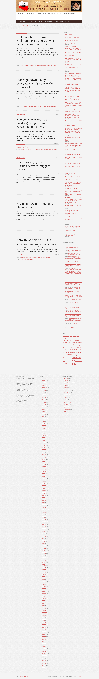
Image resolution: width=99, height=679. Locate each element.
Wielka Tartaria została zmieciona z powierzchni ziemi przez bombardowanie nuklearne (73, 212)
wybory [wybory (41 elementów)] (80, 361)
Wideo (61, 21)
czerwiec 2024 (44, 414)
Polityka (39, 104)
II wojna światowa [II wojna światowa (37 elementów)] (66, 345)
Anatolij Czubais (25, 106)
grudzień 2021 (44, 464)
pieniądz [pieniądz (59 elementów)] (77, 352)
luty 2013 (43, 646)
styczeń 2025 (44, 402)
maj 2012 (43, 661)
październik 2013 (44, 632)
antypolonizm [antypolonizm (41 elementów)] (73, 336)
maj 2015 (43, 600)
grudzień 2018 (44, 526)
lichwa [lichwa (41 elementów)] (68, 349)
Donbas (35, 106)
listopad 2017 (44, 548)
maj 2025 (43, 395)
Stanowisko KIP (49, 21)
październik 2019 (44, 509)
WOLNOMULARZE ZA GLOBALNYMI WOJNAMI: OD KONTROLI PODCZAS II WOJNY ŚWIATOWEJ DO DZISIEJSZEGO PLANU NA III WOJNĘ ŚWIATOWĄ (73, 155)
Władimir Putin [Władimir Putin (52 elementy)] (66, 363)
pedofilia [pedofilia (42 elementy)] (73, 352)
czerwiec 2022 (44, 454)
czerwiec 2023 (44, 435)
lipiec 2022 (43, 452)
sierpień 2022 (44, 450)
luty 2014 (43, 625)
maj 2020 (43, 497)
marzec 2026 (44, 380)
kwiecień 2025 (44, 397)
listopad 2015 (44, 589)
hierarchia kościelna (29, 149)
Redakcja (43, 104)
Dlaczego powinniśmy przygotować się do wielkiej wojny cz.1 (34, 83)
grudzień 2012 (44, 649)
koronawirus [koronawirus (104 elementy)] (73, 347)
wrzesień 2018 (44, 531)
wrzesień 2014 (44, 613)
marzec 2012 (44, 665)
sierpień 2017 (44, 553)
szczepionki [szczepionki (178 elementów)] (76, 358)
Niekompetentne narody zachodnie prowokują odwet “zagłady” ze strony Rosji (35, 40)
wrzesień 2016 (44, 572)
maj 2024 (43, 416)
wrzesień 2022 (44, 449)
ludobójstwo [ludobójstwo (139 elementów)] (73, 350)
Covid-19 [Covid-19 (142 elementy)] (71, 340)
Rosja (49, 65)
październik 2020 (44, 488)
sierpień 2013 (44, 636)
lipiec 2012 (43, 658)
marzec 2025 (44, 399)
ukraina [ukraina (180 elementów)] (68, 361)
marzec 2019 (44, 521)
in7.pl (78, 676)
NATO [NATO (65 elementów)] (79, 349)
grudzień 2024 (44, 404)
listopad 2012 (44, 651)
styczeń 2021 (44, 483)
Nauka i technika (67, 392)
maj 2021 (43, 476)
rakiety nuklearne (44, 65)
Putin (40, 65)
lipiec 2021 (43, 473)
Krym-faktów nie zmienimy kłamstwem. (34, 205)
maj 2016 (43, 579)
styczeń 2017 (44, 565)
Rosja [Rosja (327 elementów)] (69, 355)
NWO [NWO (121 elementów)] (69, 352)
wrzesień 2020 (44, 490)
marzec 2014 (44, 624)
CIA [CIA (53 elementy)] (67, 340)
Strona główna (21, 21)
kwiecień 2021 (44, 478)
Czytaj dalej (20, 101)
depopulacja (31, 106)
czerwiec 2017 (44, 557)
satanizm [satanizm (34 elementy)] (74, 355)
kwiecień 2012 (44, 663)
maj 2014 (43, 620)
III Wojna (38, 106)
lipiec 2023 (43, 433)
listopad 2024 (44, 406)
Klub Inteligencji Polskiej (21, 32)
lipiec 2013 (43, 637)
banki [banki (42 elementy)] (78, 336)
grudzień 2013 (44, 629)
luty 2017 (43, 564)
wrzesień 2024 (44, 409)
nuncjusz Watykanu (39, 149)
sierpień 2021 (44, 471)
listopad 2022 (44, 445)
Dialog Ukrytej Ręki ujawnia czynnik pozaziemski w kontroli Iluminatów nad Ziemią (73, 139)
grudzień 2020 (44, 485)
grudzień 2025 (44, 383)
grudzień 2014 (44, 608)
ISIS (40, 106)
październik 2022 (44, 447)
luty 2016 (43, 584)
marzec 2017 (44, 562)
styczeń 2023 (44, 442)
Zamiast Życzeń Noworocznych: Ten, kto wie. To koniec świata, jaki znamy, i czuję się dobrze (73, 218)
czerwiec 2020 (44, 495)
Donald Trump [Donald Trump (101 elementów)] (67, 342)
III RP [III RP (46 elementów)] (81, 342)
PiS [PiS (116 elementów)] (80, 352)
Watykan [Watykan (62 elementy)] (77, 361)
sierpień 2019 (44, 512)
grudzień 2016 (44, 567)
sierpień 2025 (44, 390)
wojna (31, 259)
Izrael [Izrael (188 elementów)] (72, 345)
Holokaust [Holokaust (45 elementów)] (78, 342)
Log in (80, 676)
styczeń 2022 (44, 462)
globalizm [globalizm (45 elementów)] (73, 342)
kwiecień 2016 (44, 581)
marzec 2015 (44, 603)
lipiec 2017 (43, 555)
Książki (56, 21)
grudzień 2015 (44, 588)
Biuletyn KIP (66, 380)
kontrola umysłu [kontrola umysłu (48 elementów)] (66, 347)
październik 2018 (44, 529)
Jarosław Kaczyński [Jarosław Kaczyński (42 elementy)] (77, 345)
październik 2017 (44, 550)
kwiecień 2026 (44, 378)
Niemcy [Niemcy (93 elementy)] (65, 352)
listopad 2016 (44, 569)
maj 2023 (43, 437)
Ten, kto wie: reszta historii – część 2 (73, 169)
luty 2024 (43, 421)
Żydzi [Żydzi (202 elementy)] (74, 364)
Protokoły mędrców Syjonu (71, 223)
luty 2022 (43, 461)
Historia (37, 146)
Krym (38, 65)
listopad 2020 (44, 486)
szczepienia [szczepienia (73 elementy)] (69, 358)
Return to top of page (23, 676)
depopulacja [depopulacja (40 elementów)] (76, 340)
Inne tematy (66, 387)
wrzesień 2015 (44, 593)
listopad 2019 (44, 507)
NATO (50, 106)
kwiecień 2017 (44, 560)
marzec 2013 (44, 644)
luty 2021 (43, 481)
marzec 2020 (44, 500)
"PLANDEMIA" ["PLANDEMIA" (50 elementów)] (66, 336)
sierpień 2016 (44, 574)
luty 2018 (43, 543)
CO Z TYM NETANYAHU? (71, 173)
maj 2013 (43, 641)
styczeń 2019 (44, 524)
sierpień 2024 (44, 411)
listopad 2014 (44, 610)
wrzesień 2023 (44, 430)
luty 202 (43, 668)
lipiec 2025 (43, 392)
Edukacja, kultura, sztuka (30, 146)
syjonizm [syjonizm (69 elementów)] (78, 355)
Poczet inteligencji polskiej (68, 395)
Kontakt (67, 21)
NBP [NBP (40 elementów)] (81, 349)
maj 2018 (43, 538)
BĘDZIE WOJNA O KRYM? (33, 240)
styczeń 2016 (44, 586)
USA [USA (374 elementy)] (73, 361)
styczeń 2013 (44, 648)
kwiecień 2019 (44, 519)
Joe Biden (35, 65)
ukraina (52, 65)
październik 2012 (44, 653)
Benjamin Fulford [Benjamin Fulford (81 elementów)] (67, 338)
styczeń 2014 (44, 627)
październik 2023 (44, 428)
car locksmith (67, 280)
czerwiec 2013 (44, 639)
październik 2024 (44, 407)
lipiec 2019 (43, 514)
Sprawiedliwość (19, 147)
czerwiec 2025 (44, 394)
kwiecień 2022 (44, 457)
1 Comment (57, 143)
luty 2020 (43, 502)
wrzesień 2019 (44, 510)
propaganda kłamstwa (47, 149)
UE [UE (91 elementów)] (64, 361)
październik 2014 (44, 612)
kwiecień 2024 (44, 418)
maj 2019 (43, 517)
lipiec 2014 (43, 617)
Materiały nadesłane (29, 104)
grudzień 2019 (44, 505)
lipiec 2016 (43, 576)
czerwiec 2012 (44, 660)
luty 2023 (43, 440)
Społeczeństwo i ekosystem (69, 402)
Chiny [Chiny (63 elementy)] (64, 340)
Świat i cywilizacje (48, 104)
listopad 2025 (44, 385)
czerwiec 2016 (44, 577)
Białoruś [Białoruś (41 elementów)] (73, 338)
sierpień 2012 (44, 656)
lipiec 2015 (43, 596)
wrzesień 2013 (44, 634)
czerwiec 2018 (44, 536)
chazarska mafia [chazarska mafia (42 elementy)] (79, 338)
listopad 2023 (44, 426)
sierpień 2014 (44, 615)
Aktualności (23, 63)
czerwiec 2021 (44, 474)
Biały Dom (24, 65)
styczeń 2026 (44, 382)
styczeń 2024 (44, 423)
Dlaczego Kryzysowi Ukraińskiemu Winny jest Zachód (33, 165)
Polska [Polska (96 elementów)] (65, 355)
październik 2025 (44, 387)
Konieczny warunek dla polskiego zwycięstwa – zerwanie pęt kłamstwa (32, 123)
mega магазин (67, 271)
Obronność (36, 104)
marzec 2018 (44, 541)
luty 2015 (43, 605)
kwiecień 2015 (44, 601)
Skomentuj (57, 101)
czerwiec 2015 (44, 598)
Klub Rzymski (44, 106)
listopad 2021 (44, 466)
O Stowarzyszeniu (32, 21)
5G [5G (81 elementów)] (70, 336)
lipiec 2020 (43, 493)
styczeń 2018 (44, 545)
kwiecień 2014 (44, 622)
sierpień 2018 (44, 533)
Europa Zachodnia (29, 65)
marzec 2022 (44, 459)
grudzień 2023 (44, 425)
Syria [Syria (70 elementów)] (64, 357)
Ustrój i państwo (47, 257)
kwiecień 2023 (44, 438)
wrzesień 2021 (44, 469)
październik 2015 (44, 591)
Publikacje (66, 399)
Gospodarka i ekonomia (68, 383)
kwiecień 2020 (44, 498)
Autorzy (41, 21)
